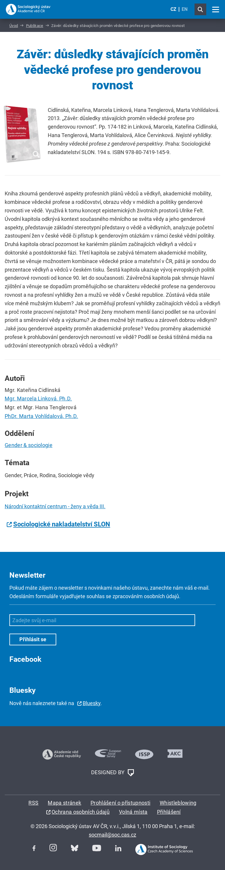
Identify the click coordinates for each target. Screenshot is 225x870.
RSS (33, 803)
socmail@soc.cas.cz (112, 835)
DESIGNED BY (112, 773)
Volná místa (133, 812)
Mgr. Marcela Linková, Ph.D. (38, 398)
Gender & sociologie (28, 445)
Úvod (13, 25)
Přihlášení (169, 812)
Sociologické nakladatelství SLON (61, 524)
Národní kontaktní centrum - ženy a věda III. (55, 506)
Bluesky (91, 703)
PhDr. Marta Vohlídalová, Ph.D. (41, 416)
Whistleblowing (178, 803)
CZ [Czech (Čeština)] (173, 9)
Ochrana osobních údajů (81, 812)
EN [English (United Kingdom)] (185, 9)
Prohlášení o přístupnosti (120, 803)
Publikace (34, 25)
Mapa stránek (64, 803)
